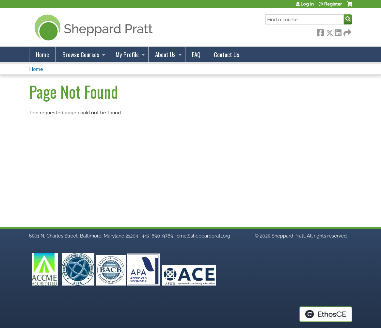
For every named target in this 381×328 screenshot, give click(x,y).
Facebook (320, 31)
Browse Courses (80, 54)
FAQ (196, 54)
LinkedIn (338, 31)
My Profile (127, 54)
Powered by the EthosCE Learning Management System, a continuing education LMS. (325, 314)
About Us (165, 54)
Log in (307, 4)
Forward (346, 31)
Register (333, 4)
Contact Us (226, 54)
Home (42, 54)
